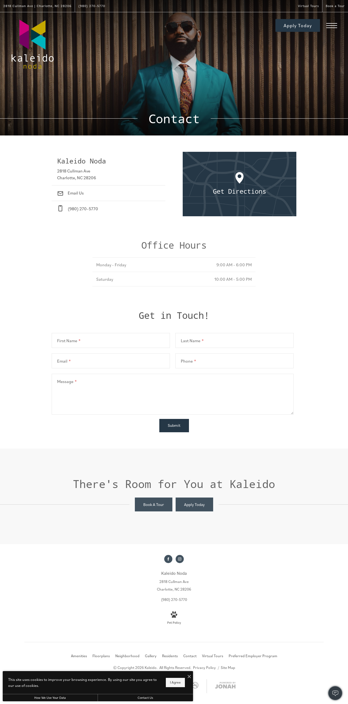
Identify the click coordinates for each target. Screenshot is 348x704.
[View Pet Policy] (174, 618)
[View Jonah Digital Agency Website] (225, 686)
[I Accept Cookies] (189, 676)
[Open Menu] (331, 25)
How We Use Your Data (50, 698)
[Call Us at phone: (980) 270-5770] (108, 208)
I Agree (175, 682)
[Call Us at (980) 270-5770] (91, 6)
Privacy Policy (204, 667)
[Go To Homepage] (32, 44)
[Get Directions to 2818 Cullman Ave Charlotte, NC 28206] (37, 6)
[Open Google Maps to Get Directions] (239, 184)
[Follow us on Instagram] (180, 559)
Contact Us (145, 698)
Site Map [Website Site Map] (228, 667)
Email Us (70, 193)
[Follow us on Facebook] (168, 559)
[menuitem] (79, 656)
